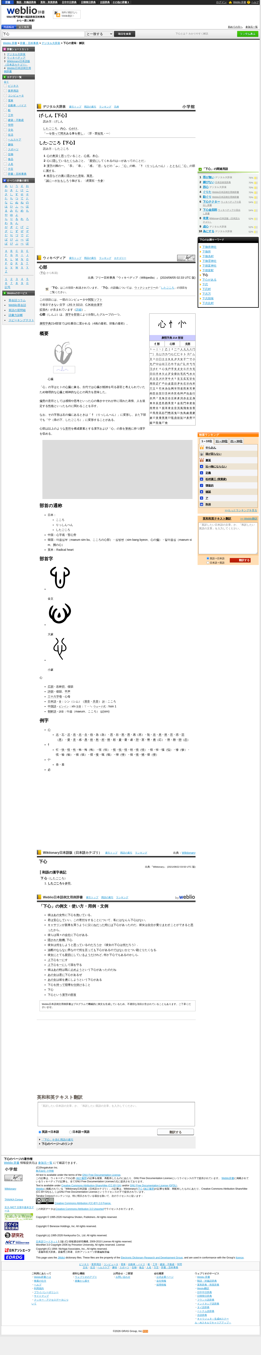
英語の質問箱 (17, 310)
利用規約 (39, 1288)
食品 (10, 159)
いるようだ (86, 954)
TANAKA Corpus (13, 1199)
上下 (50, 960)
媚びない (208, 182)
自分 (150, 924)
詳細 (79, 309)
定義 (208, 472)
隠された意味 (75, 175)
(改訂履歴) (81, 1178)
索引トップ (75, 106)
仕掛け (77, 984)
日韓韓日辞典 (88, 2)
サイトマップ (41, 1296)
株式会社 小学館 (45, 1170)
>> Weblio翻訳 (248, 518)
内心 (63, 128)
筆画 (128, 428)
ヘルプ (255, 2)
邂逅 (208, 460)
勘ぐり (140, 950)
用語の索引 (90, 106)
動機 (62, 940)
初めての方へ (235, 26)
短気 (100, 133)
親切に (94, 160)
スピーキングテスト (21, 320)
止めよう (76, 969)
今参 (100, 180)
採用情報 (161, 1284)
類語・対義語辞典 (26, 2)
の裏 (61, 175)
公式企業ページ (165, 1277)
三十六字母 (55, 696)
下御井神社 (209, 246)
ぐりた (207, 191)
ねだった (99, 924)
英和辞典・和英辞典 (208, 1284)
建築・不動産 (16, 120)
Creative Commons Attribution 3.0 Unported (79, 1209)
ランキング (105, 106)
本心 (95, 155)
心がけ (73, 128)
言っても (90, 950)
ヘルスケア (14, 139)
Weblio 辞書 (239, 2)
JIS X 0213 (75, 304)
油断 (50, 950)
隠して (56, 160)
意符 (68, 428)
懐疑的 (209, 485)
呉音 (95, 701)
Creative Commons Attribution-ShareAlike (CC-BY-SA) (91, 1185)
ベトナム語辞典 (205, 1311)
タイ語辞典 (203, 1307)
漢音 (87, 701)
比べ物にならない (216, 466)
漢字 (49, 165)
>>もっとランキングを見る (241, 510)
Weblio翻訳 (203, 1288)
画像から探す (82, 1280)
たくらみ (72, 160)
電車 (10, 100)
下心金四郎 (210, 209)
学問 (10, 124)
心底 (87, 155)
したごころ (50, 128)
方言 (10, 168)
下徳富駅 (208, 270)
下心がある (209, 279)
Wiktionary (188, 852)
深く (58, 155)
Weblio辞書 (227, 1178)
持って (60, 984)
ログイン (221, 2)
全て (6, 82)
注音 (78, 706)
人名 (10, 164)
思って (65, 155)
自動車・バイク (17, 105)
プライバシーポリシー (46, 1292)
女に (53, 954)
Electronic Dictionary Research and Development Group (152, 1257)
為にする (208, 231)
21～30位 (236, 441)
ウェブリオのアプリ (86, 1277)
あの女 (57, 915)
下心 (43, 272)
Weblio (39, 1188)
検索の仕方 (40, 1280)
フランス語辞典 (205, 1299)
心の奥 (51, 155)
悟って (56, 133)
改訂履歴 (149, 1188)
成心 (206, 226)
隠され (52, 940)
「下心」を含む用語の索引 (57, 1139)
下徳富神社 (209, 265)
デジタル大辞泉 (51, 43)
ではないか (120, 950)
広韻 (50, 686)
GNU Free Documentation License (101, 1175)
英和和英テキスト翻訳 (60, 1097)
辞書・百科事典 (29, 43)
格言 (49, 175)
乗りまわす (163, 924)
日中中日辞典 (69, 2)
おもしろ (63, 180)
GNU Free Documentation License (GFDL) (153, 1185)
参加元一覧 (252, 26)
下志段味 (208, 298)
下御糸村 (208, 256)
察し (80, 133)
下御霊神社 (209, 261)
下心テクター (211, 201)
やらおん (211, 447)
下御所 (206, 251)
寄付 (82, 920)
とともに (175, 165)
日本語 (52, 701)
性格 (51, 406)
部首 (180, 337)
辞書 (7, 2)
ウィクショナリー (145, 287)
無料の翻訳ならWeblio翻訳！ (69, 14)
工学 (10, 115)
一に (62, 960)
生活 (10, 134)
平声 (67, 691)
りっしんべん (155, 165)
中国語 (52, 706)
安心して (59, 920)
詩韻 (50, 691)
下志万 (206, 293)
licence (239, 1257)
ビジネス (13, 85)
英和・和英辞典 (49, 2)
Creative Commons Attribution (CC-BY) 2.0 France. (83, 1203)
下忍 (205, 284)
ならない (62, 950)
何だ (125, 944)
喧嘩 (68, 984)
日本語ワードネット (47, 1241)
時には (109, 924)
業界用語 (13, 90)
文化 (10, 129)
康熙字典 (166, 337)
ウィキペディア (54, 258)
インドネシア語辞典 (208, 1303)
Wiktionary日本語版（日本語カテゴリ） (72, 852)
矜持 (208, 504)
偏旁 (42, 400)
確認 (208, 491)
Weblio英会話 (17, 305)
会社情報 (161, 1280)
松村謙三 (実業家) (216, 479)
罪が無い (208, 177)
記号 (7, 287)
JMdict (61, 1257)
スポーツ (13, 149)
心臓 (68, 387)
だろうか (96, 944)
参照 (68, 883)
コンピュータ (16, 95)
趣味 (10, 144)
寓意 (89, 175)
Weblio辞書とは (42, 1277)
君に (62, 974)
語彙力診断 (16, 315)
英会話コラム (17, 300)
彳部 (157, 343)
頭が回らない (213, 453)
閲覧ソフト (95, 299)
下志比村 (208, 303)
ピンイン (64, 706)
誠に (49, 180)
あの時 (57, 969)
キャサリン (55, 924)
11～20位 (222, 441)
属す (49, 170)
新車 (68, 924)
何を (59, 944)
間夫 (63, 133)
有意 (206, 218)
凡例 (116, 106)
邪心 (206, 187)
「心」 (125, 165)
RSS (145, 1331)
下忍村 (206, 289)
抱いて (80, 915)
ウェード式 (99, 706)
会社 (68, 934)
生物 (10, 154)
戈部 (187, 343)
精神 (105, 387)
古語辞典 (105, 2)
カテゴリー (120, 258)
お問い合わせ (123, 1277)
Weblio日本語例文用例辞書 (63, 897)
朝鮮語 (52, 711)
